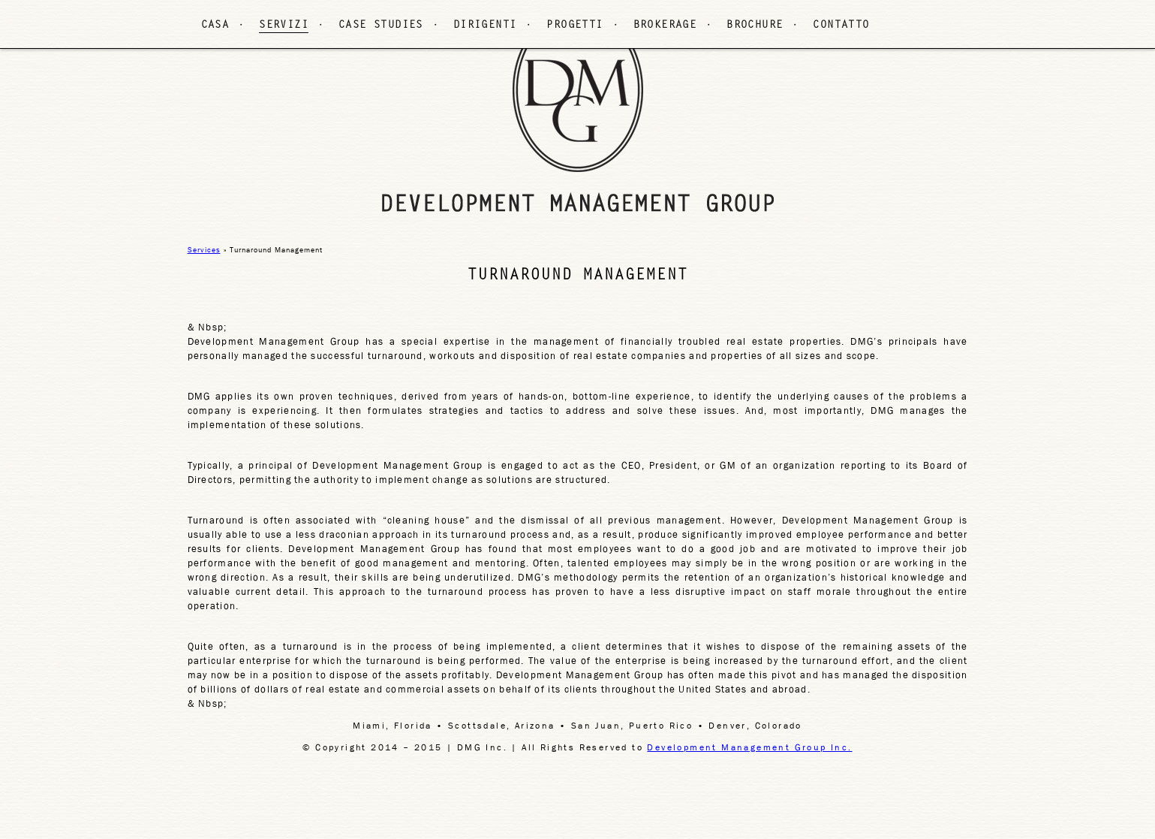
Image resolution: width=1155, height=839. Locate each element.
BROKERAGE (665, 25)
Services (204, 249)
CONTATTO (841, 25)
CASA (215, 25)
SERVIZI (283, 25)
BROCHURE (754, 25)
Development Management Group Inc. (749, 747)
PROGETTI (574, 25)
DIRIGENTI (485, 25)
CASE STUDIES (380, 25)
